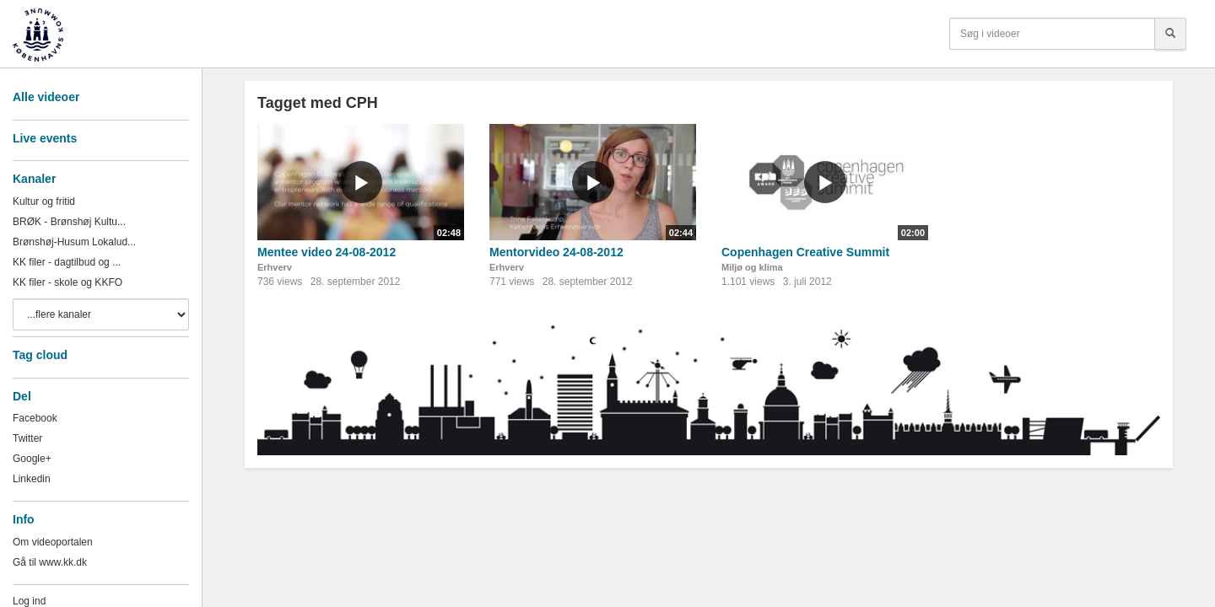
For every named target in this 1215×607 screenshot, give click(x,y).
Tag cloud (40, 355)
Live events (45, 138)
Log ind (29, 601)
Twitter (27, 438)
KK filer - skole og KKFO (67, 282)
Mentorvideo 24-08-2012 (556, 252)
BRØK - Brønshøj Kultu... (69, 222)
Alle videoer (46, 97)
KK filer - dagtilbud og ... (67, 262)
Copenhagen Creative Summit (805, 252)
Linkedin (32, 479)
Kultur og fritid (44, 201)
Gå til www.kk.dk (50, 562)
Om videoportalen (53, 542)
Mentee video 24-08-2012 (326, 252)
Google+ (32, 459)
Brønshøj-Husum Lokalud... (74, 242)
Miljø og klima (752, 267)
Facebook (35, 418)
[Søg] (1170, 34)
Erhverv (274, 267)
